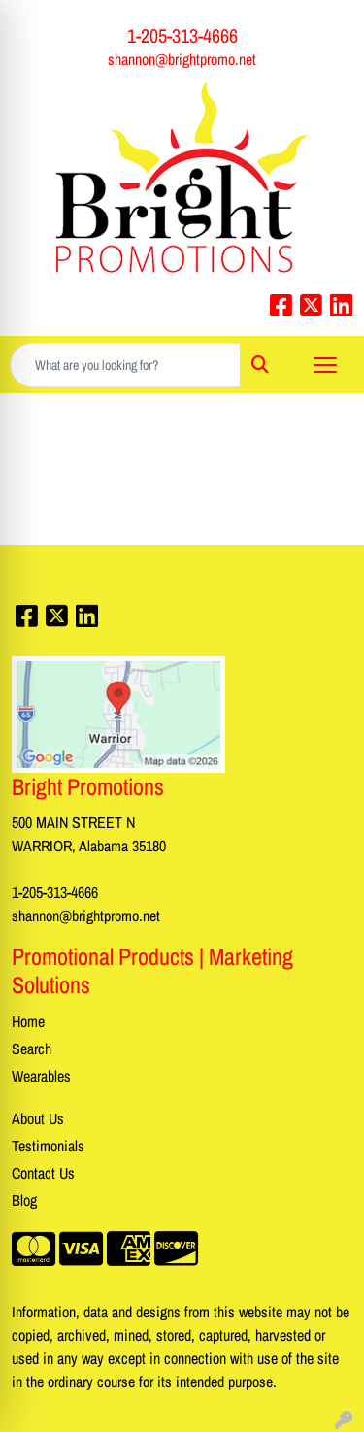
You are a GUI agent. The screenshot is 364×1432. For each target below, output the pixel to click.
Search (31, 1048)
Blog (24, 1200)
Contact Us (43, 1172)
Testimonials (48, 1145)
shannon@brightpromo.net (182, 59)
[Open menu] (325, 365)
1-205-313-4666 (182, 35)
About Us (38, 1118)
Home (28, 1021)
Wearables (41, 1075)
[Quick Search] (125, 365)
